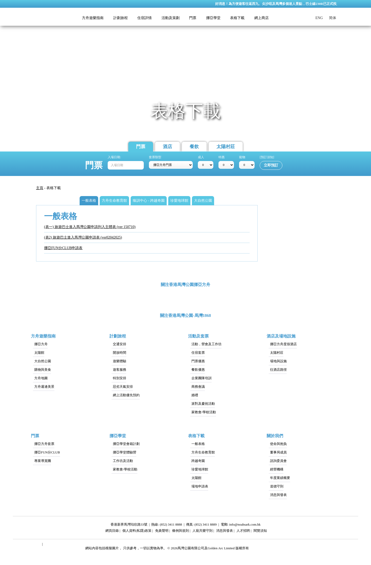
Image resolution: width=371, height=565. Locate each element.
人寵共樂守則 (202, 531)
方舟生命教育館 (203, 452)
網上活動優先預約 (126, 395)
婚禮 (194, 395)
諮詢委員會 (278, 461)
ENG (319, 18)
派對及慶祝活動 (203, 404)
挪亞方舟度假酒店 (283, 344)
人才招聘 (243, 531)
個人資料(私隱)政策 (136, 531)
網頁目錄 (112, 531)
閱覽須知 (260, 531)
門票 (140, 146)
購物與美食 (42, 370)
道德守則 (276, 486)
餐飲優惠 (198, 370)
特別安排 (119, 378)
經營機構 (276, 469)
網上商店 (261, 18)
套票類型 (155, 157)
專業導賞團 (42, 461)
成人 (201, 157)
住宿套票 (198, 353)
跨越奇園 (198, 461)
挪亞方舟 (41, 344)
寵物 (242, 157)
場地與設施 (278, 361)
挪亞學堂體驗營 (124, 452)
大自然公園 (42, 361)
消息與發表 (278, 495)
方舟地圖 (41, 378)
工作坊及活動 (123, 461)
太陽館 (39, 353)
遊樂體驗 (119, 361)
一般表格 (198, 444)
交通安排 (119, 344)
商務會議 (198, 387)
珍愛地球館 (199, 469)
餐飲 (194, 146)
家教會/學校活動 (203, 412)
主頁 (39, 188)
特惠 (221, 157)
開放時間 (119, 353)
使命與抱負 (278, 444)
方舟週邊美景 (44, 387)
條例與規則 (180, 531)
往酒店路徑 (278, 370)
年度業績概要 (280, 478)
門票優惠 (198, 361)
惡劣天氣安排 (123, 387)
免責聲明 (161, 531)
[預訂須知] (267, 157)
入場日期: (114, 157)
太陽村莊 (225, 146)
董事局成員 (278, 452)
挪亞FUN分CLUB (47, 452)
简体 (332, 18)
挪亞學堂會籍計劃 (126, 444)
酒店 (167, 146)
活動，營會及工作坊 (206, 344)
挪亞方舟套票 (44, 444)
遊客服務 (119, 370)
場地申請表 (199, 486)
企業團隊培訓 (201, 378)
